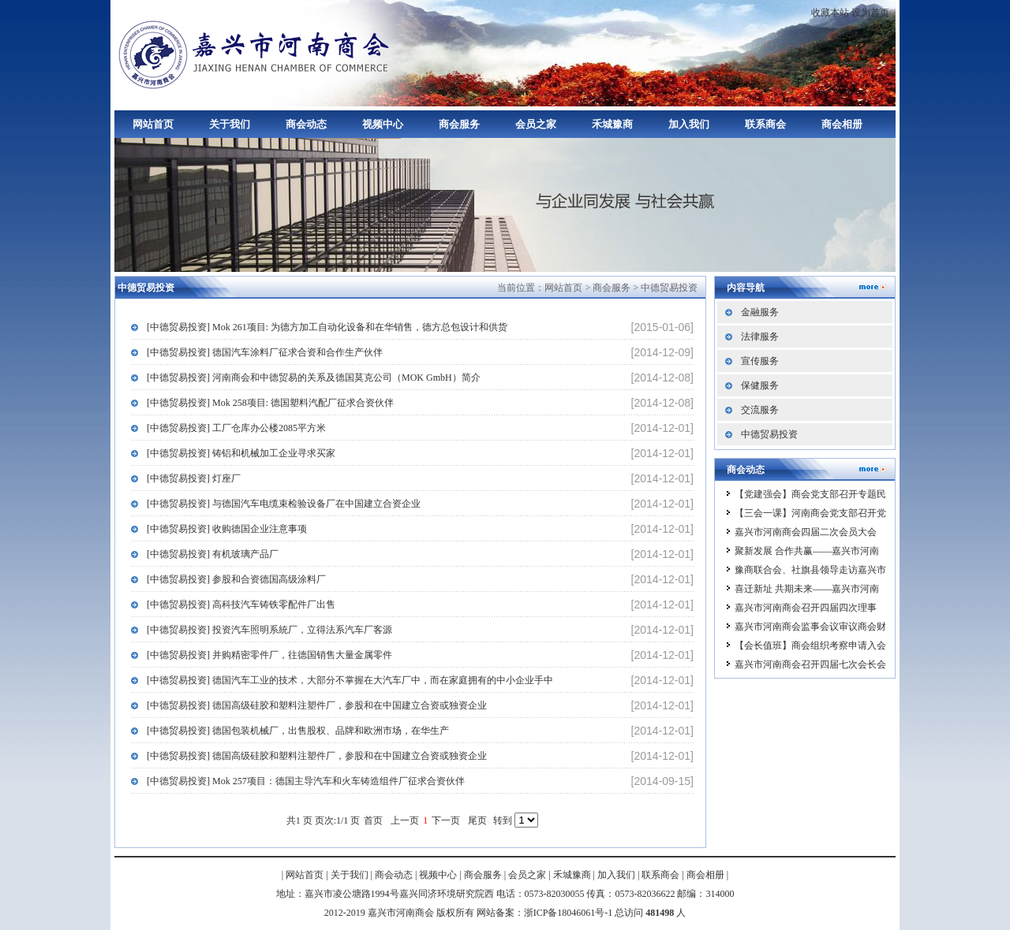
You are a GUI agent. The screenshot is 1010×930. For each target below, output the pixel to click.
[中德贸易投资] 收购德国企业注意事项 (227, 528)
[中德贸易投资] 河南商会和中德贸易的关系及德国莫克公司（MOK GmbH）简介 (314, 377)
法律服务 (760, 336)
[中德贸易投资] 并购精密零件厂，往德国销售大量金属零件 (269, 654)
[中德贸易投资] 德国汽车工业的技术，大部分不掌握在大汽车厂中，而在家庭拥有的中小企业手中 (350, 680)
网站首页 (153, 124)
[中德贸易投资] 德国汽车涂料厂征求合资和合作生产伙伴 (265, 352)
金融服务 (760, 312)
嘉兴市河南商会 (256, 53)
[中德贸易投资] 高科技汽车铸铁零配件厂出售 (241, 604)
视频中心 (382, 124)
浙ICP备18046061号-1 (568, 912)
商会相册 (841, 124)
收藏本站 (830, 12)
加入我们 (688, 124)
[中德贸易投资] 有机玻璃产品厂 (213, 554)
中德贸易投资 (669, 287)
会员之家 (535, 124)
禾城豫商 (612, 124)
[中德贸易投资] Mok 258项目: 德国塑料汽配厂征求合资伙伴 (270, 402)
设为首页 (870, 12)
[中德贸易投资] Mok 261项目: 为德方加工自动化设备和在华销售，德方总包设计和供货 (327, 327)
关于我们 (229, 124)
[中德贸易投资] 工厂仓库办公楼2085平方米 (236, 427)
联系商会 (765, 124)
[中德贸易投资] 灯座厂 (194, 478)
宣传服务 (760, 360)
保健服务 (760, 385)
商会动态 (306, 124)
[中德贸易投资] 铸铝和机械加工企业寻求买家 (241, 453)
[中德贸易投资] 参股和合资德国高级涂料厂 (236, 579)
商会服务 (459, 124)
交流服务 (760, 409)
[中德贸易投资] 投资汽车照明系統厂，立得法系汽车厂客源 (269, 629)
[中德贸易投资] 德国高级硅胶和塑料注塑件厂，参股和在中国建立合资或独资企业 (317, 705)
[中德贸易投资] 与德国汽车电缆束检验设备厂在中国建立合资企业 (284, 503)
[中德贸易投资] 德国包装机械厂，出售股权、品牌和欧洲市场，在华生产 (298, 730)
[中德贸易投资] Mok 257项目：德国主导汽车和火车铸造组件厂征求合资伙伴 (306, 781)
